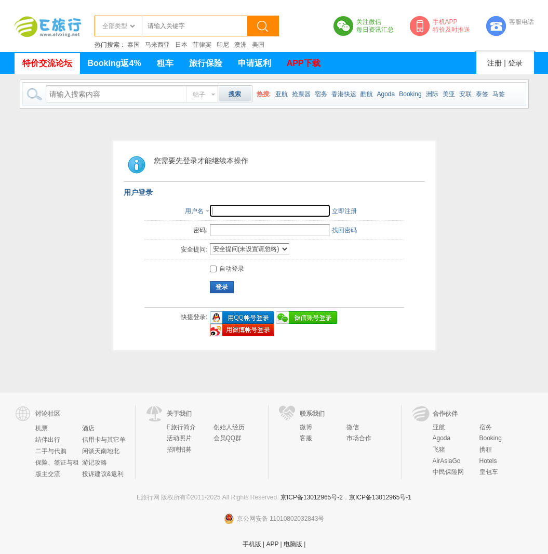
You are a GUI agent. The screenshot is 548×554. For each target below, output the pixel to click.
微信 (352, 427)
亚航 (281, 94)
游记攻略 (94, 462)
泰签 (482, 94)
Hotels (488, 461)
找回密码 (344, 230)
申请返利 (254, 63)
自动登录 (227, 268)
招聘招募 (179, 449)
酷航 (366, 94)
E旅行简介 (181, 427)
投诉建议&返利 (103, 474)
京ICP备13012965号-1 (380, 497)
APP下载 (303, 63)
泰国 (133, 44)
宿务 (321, 94)
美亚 (449, 94)
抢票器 (301, 94)
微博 (306, 427)
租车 (165, 63)
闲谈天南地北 (100, 451)
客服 (306, 438)
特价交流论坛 (47, 63)
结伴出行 (47, 439)
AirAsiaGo (447, 461)
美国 (258, 44)
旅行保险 (205, 63)
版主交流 (47, 474)
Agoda (386, 94)
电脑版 (293, 544)
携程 (485, 449)
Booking (410, 94)
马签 (498, 94)
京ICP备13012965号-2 (311, 497)
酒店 (88, 428)
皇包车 (488, 472)
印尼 (223, 44)
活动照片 (179, 438)
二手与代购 (50, 451)
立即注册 (344, 211)
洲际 (432, 94)
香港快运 (343, 94)
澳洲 (240, 44)
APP (272, 544)
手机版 (252, 544)
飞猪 (439, 449)
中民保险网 (448, 472)
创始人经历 (229, 427)
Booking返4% (114, 63)
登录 (515, 63)
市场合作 (358, 438)
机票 (41, 428)
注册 (494, 63)
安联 (465, 94)
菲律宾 (202, 44)
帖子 (199, 94)
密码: (200, 230)
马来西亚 (157, 44)
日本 (181, 44)
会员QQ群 (227, 438)
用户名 (194, 211)
